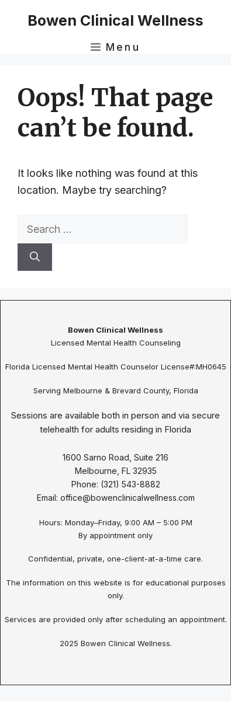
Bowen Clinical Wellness (115, 20)
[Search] (35, 257)
